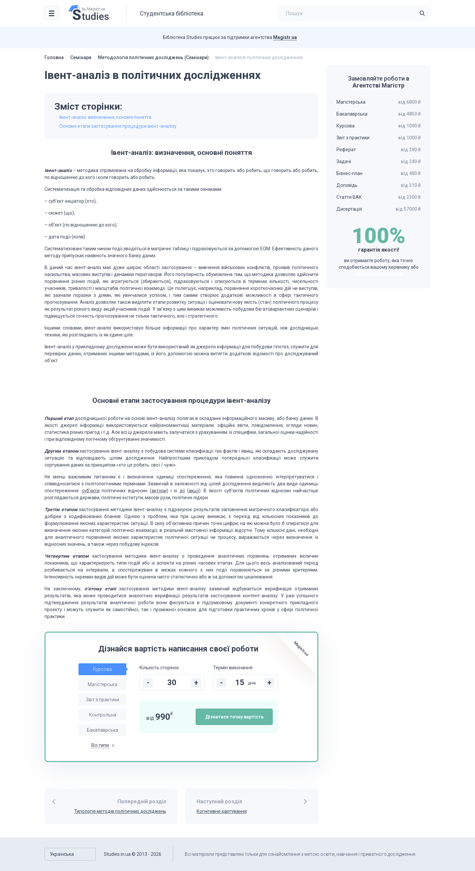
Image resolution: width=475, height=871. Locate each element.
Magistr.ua (285, 37)
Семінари (80, 57)
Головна (54, 57)
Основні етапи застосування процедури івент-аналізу (117, 126)
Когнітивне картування (222, 811)
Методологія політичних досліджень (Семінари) (153, 57)
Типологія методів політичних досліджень (120, 811)
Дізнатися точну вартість (234, 716)
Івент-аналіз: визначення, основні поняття (105, 117)
